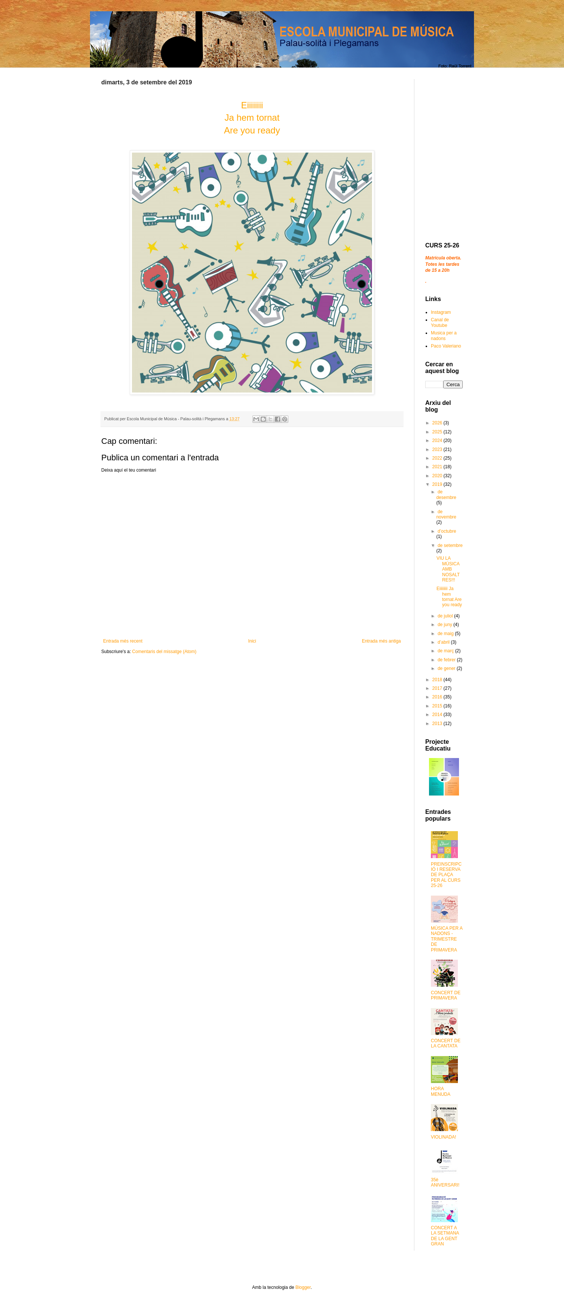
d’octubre (447, 531)
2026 (438, 423)
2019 (438, 484)
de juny (445, 624)
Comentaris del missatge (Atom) (164, 651)
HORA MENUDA (440, 1091)
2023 (438, 449)
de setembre (450, 545)
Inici (252, 641)
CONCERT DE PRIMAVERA (445, 995)
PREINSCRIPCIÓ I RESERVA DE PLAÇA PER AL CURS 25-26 (446, 875)
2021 (438, 466)
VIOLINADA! (443, 1137)
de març (446, 650)
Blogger (303, 1287)
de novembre (446, 514)
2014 (438, 714)
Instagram (441, 312)
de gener (447, 668)
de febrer (447, 659)
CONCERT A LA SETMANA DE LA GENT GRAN (445, 1236)
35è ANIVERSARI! (445, 1182)
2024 (438, 440)
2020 (438, 475)
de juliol (446, 616)
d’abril (444, 642)
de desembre (446, 494)
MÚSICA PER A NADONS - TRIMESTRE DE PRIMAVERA (446, 939)
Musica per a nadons (444, 335)
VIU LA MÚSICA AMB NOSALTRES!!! (448, 569)
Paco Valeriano (446, 346)
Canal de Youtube (440, 322)
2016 (438, 697)
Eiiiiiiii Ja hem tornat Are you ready (449, 596)
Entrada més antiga (381, 641)
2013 (438, 723)
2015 (438, 706)
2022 (438, 458)
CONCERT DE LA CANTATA (445, 1043)
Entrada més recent (122, 641)
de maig (446, 633)
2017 (438, 688)
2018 (438, 679)
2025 (438, 431)
